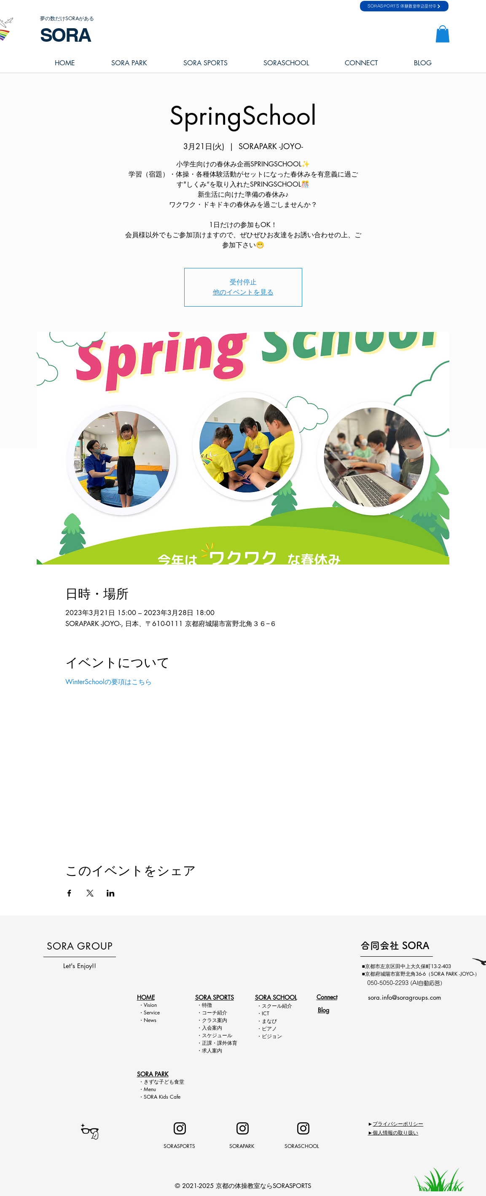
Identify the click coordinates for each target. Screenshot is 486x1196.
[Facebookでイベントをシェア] (69, 893)
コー (207, 1012)
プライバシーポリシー (398, 1123)
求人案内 (212, 1050)
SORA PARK (153, 1074)
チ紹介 (219, 1012)
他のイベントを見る (243, 292)
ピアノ (269, 1028)
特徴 (207, 1005)
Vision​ (150, 1005)
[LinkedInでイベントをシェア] (111, 893)
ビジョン (272, 1036)
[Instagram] (180, 1128)
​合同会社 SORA (394, 945)
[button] (442, 34)
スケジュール (217, 1035)
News (150, 1020)
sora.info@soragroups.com (404, 997)
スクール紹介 (277, 1005)
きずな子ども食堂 (164, 1081)
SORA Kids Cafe (162, 1096)
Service (152, 1012)
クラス (209, 1020)
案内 (222, 1020)
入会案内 (212, 1027)
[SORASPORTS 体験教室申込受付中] (404, 6)
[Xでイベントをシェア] (90, 893)
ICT (265, 1013)
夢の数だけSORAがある (67, 18)
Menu (152, 1089)
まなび (269, 1021)
